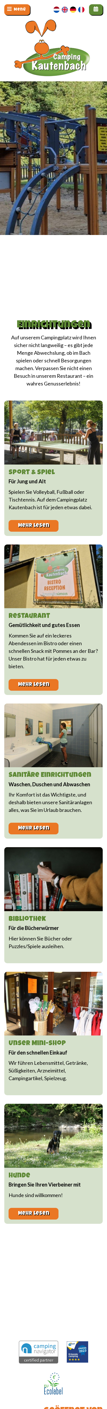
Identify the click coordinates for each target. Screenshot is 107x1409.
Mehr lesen (33, 525)
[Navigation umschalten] (17, 9)
